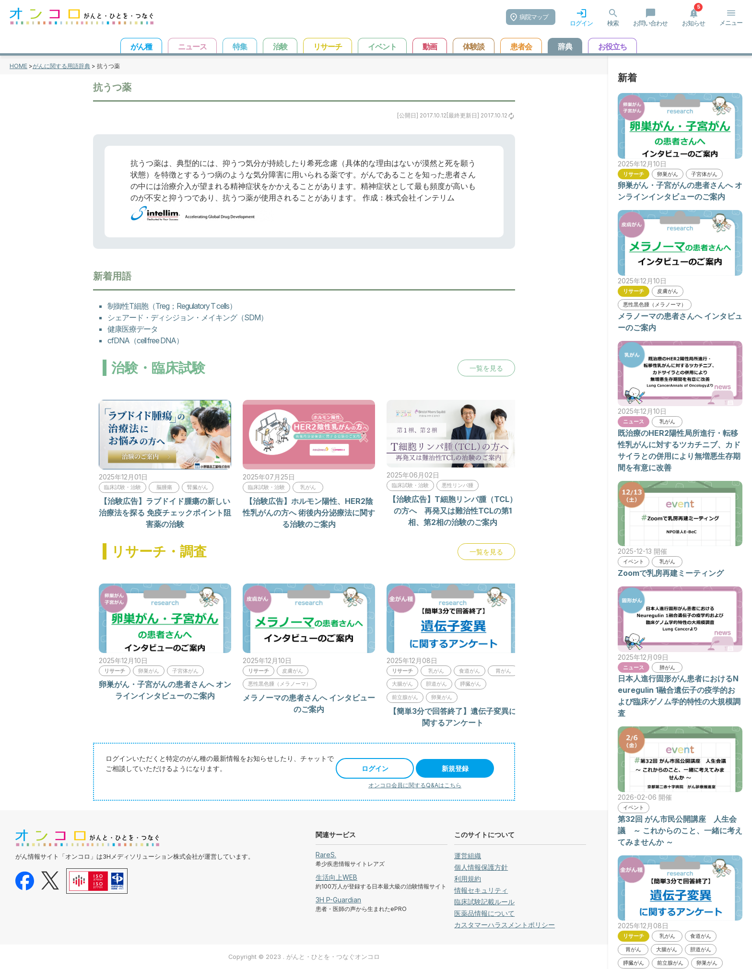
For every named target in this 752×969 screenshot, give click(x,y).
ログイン (375, 768)
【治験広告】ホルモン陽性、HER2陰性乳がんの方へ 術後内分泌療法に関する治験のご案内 (309, 512)
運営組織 (467, 856)
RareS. (326, 855)
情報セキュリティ (481, 890)
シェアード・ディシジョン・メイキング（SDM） (187, 317)
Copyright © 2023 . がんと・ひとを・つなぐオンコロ (304, 956)
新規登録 (455, 768)
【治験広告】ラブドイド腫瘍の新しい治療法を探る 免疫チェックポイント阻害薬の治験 (165, 512)
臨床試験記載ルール (484, 902)
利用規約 (467, 879)
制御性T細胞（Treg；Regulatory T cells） (171, 306)
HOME (18, 66)
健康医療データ (132, 329)
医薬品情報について (484, 913)
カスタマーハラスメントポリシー (504, 925)
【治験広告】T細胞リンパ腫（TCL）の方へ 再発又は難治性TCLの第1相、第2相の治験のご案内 (452, 510)
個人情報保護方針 (481, 867)
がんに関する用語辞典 (61, 66)
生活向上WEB (336, 877)
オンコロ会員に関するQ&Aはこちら (414, 785)
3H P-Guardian (338, 900)
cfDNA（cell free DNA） (145, 340)
